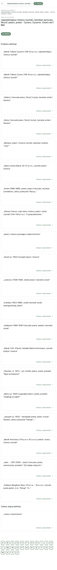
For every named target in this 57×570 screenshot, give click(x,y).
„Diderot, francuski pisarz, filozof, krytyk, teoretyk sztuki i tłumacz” (28, 104)
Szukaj (38, 3)
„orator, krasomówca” (28, 521)
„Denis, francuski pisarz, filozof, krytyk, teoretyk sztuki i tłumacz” (28, 127)
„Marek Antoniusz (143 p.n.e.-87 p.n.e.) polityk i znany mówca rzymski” (28, 446)
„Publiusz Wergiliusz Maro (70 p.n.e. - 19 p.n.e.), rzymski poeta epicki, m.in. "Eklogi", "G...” (28, 492)
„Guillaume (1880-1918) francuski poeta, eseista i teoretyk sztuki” (28, 332)
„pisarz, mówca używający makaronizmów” (28, 241)
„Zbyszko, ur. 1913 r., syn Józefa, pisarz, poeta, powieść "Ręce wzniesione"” (28, 378)
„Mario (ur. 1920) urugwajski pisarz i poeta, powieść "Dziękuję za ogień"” (28, 401)
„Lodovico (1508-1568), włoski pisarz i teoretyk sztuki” (28, 287)
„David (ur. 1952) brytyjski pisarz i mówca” (28, 264)
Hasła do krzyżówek (7, 10)
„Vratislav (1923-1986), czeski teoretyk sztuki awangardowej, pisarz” (28, 310)
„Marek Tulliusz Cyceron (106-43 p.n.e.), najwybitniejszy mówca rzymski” (28, 59)
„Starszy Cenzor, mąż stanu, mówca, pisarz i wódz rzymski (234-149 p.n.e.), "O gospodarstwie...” (28, 218)
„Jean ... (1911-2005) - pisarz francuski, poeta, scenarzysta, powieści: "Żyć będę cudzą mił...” (28, 469)
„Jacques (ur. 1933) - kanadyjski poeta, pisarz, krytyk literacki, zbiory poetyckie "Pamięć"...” (28, 424)
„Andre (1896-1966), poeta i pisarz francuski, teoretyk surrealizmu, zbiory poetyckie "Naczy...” (28, 195)
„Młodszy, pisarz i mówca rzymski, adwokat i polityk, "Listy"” (28, 150)
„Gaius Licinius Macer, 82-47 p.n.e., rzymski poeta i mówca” (28, 173)
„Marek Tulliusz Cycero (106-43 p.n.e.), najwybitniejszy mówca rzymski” (28, 81)
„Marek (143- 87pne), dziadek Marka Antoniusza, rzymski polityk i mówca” (28, 355)
